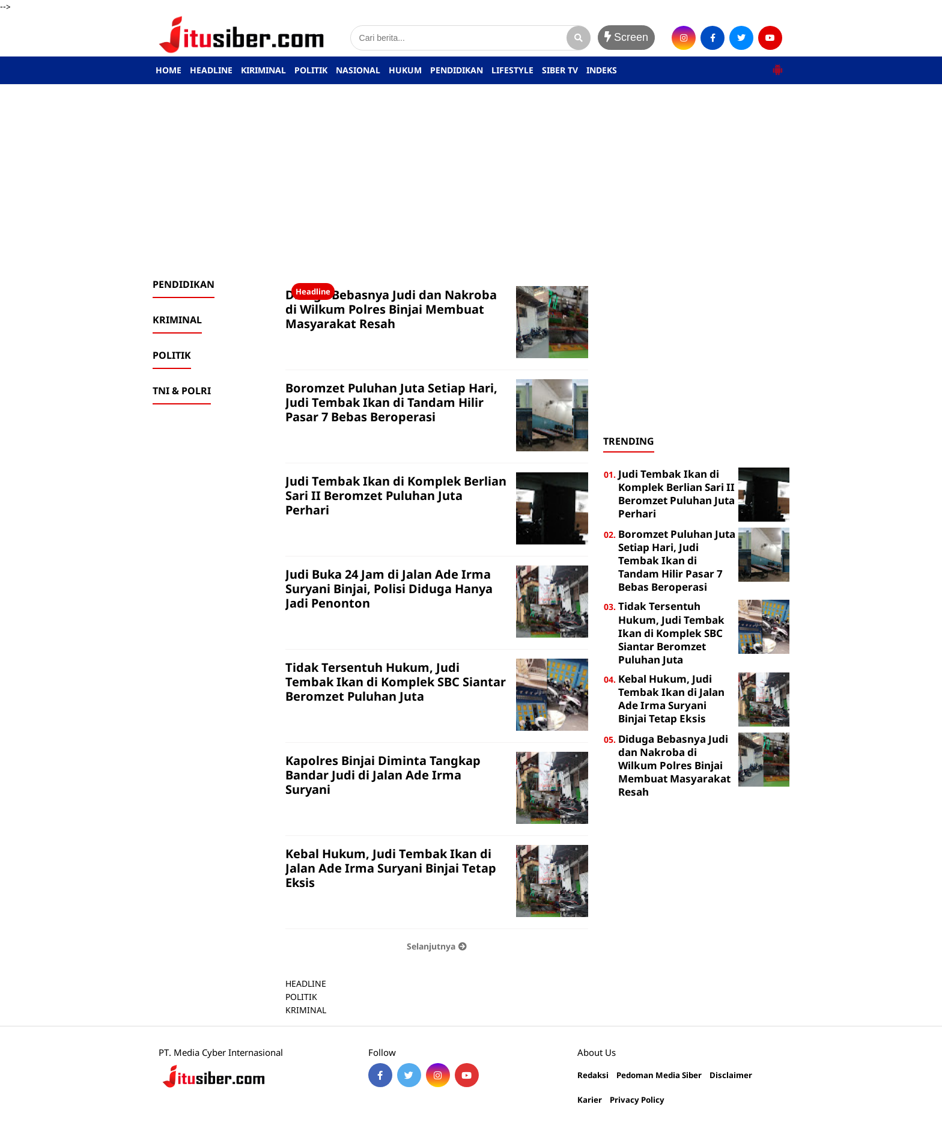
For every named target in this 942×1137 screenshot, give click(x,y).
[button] (777, 65)
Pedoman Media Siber (659, 1075)
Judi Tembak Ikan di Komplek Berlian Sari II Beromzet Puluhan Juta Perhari (395, 495)
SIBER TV (560, 70)
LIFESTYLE (512, 70)
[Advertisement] (471, 181)
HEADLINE (211, 70)
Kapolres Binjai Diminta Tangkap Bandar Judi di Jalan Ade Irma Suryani (383, 775)
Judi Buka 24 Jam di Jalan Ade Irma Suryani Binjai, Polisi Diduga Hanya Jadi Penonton (389, 589)
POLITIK (310, 70)
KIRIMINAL (263, 70)
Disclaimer (731, 1075)
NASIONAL (358, 70)
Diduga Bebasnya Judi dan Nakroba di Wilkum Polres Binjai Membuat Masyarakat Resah (391, 309)
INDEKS (601, 70)
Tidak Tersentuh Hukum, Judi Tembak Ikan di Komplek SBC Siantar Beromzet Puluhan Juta (395, 682)
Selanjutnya (437, 946)
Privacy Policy (637, 1100)
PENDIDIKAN (456, 70)
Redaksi (593, 1075)
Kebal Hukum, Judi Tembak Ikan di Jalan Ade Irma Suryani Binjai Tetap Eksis (390, 868)
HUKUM (405, 70)
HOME (168, 70)
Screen (626, 37)
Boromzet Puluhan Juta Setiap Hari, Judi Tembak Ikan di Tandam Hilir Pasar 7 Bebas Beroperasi (391, 402)
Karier (589, 1100)
